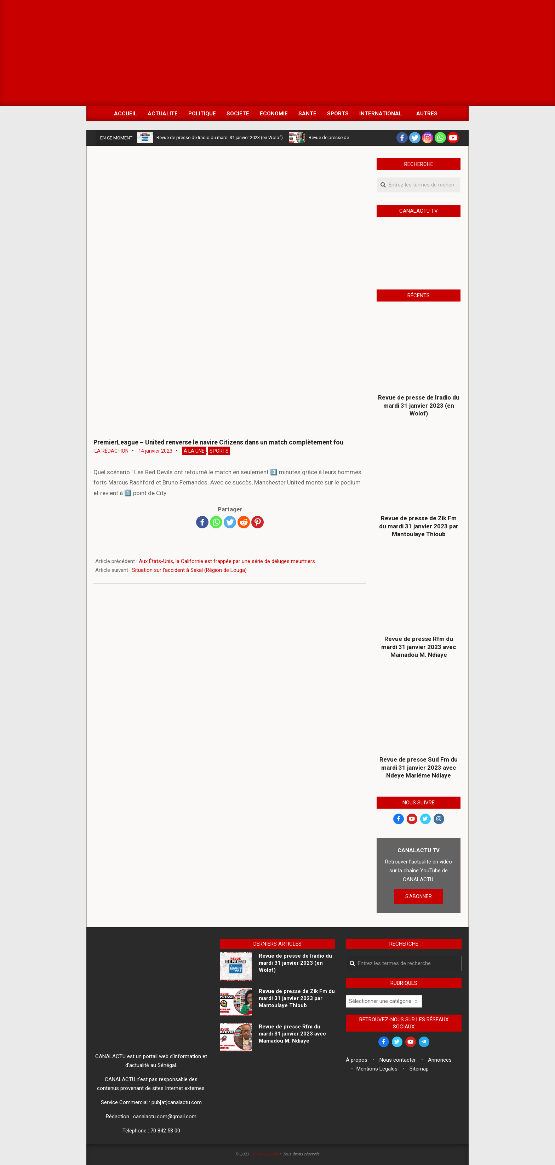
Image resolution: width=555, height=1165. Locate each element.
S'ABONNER (418, 896)
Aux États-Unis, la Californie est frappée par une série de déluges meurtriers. (227, 561)
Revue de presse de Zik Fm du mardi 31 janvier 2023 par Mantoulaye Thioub (418, 526)
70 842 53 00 (165, 1130)
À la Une (194, 451)
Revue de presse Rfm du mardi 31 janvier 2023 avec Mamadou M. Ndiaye (418, 646)
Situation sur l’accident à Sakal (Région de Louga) (189, 570)
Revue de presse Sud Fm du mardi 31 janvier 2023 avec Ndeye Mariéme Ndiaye (418, 767)
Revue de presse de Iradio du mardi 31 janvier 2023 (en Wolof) (219, 137)
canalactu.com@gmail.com (164, 1116)
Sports (219, 451)
